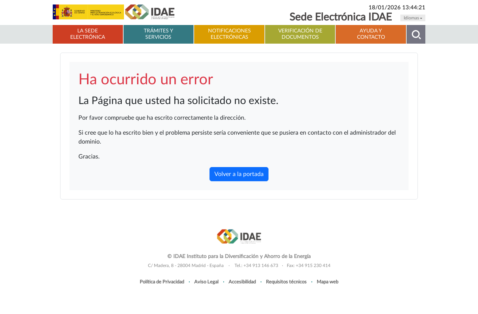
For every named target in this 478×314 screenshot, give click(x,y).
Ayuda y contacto (371, 34)
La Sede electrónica (87, 34)
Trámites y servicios (158, 34)
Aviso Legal (206, 282)
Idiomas (413, 18)
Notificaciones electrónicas (229, 34)
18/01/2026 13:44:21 (397, 7)
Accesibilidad (242, 282)
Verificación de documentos (300, 34)
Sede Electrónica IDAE (340, 17)
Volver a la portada (239, 174)
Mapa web (327, 282)
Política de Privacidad (162, 282)
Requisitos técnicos (286, 282)
